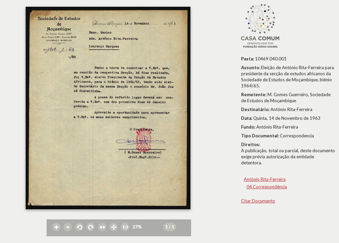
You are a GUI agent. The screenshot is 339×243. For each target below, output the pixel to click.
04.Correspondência (266, 186)
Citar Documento (258, 201)
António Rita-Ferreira (265, 179)
